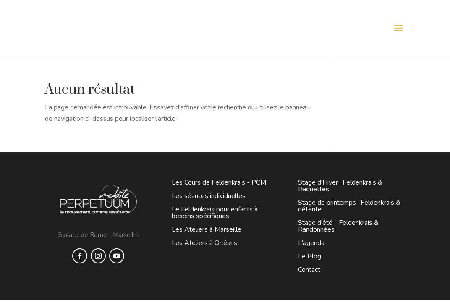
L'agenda (311, 242)
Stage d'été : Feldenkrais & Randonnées (338, 226)
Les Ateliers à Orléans (204, 242)
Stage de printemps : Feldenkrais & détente (349, 206)
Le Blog (309, 256)
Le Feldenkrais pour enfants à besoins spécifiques (215, 213)
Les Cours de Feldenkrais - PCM (219, 182)
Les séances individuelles (209, 195)
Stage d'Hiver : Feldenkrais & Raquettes (340, 186)
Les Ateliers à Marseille (206, 229)
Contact (309, 269)
